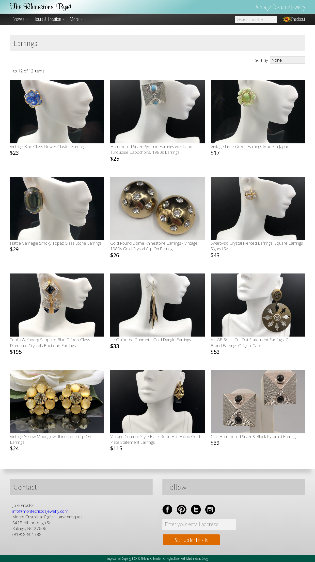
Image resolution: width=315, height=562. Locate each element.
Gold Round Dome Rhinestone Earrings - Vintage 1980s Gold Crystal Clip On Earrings (154, 249)
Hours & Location (49, 19)
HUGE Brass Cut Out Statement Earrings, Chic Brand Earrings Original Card (252, 346)
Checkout (298, 19)
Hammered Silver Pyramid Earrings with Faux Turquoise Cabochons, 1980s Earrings (151, 153)
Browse (20, 19)
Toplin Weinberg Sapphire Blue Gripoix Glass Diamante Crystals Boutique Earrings (50, 346)
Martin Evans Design (197, 558)
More (76, 19)
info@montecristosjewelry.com (40, 511)
